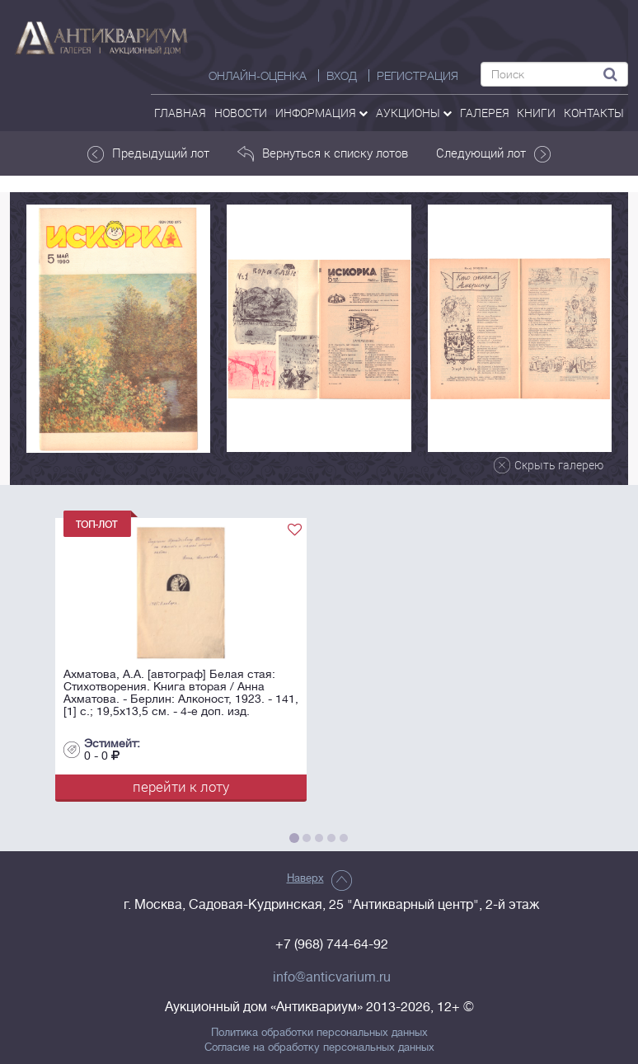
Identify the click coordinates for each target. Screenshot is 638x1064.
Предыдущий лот (148, 153)
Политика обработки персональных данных (319, 1033)
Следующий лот (494, 153)
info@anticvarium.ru (332, 977)
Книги (536, 112)
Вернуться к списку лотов (322, 153)
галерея (484, 112)
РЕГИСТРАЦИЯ (417, 75)
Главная (180, 112)
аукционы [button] (414, 112)
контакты (594, 112)
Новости (240, 112)
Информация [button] (321, 112)
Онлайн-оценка (258, 75)
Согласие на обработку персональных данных (319, 1047)
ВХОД (341, 75)
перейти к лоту (181, 786)
